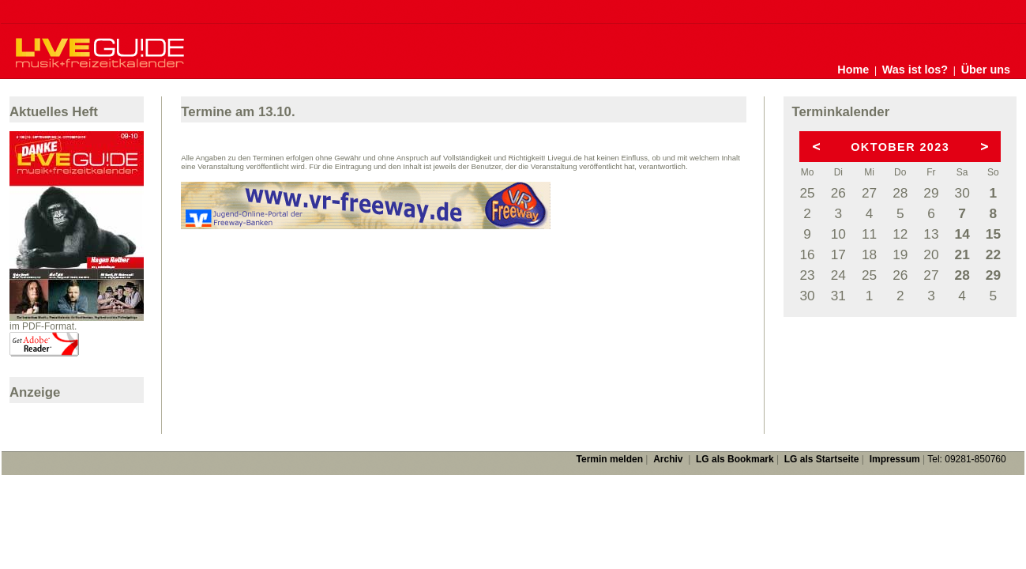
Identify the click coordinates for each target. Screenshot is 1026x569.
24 (838, 275)
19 (900, 254)
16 (806, 254)
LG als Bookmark (735, 459)
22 (993, 254)
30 (962, 193)
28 (900, 193)
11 (869, 234)
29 (930, 193)
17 (838, 254)
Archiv (667, 459)
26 (838, 193)
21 (962, 254)
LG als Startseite (821, 459)
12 (900, 234)
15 (993, 234)
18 (869, 254)
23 (806, 275)
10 (838, 234)
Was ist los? (915, 69)
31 (838, 295)
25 (806, 193)
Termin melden (610, 459)
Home (853, 69)
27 (869, 193)
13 (930, 234)
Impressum (895, 459)
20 (930, 254)
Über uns (985, 69)
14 (962, 234)
